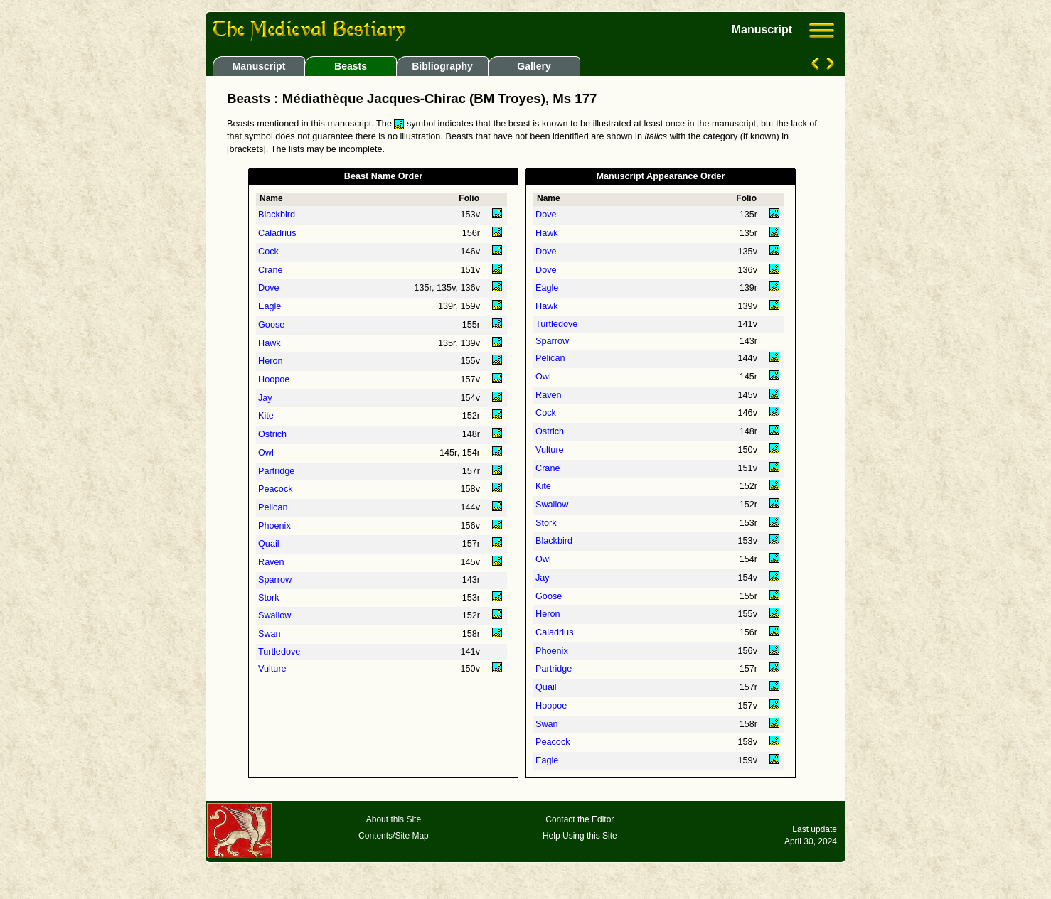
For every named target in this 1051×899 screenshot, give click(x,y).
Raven (271, 562)
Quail (268, 544)
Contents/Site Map (393, 836)
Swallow (274, 615)
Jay (265, 398)
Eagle (269, 306)
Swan (269, 634)
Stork (268, 598)
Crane (270, 270)
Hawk (269, 343)
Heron (270, 361)
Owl (266, 453)
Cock (268, 252)
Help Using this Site (580, 836)
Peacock (275, 489)
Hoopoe (273, 379)
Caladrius (277, 233)
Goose (271, 325)
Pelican (273, 507)
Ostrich (272, 434)
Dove (268, 288)
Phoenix (274, 526)
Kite (266, 416)
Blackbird (276, 215)
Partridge (276, 471)
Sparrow (275, 580)
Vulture (272, 669)
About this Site (393, 819)
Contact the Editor (579, 819)
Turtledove (279, 652)
